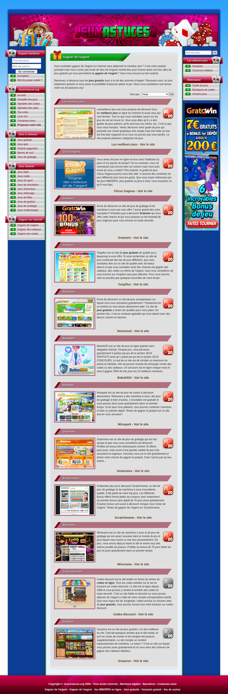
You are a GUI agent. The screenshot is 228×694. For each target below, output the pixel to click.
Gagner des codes (27, 233)
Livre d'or (22, 116)
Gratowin (68, 198)
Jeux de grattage (26, 156)
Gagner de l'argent (27, 225)
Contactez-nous (26, 120)
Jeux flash (23, 171)
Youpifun (68, 245)
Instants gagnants (27, 148)
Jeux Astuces (114, 30)
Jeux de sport (25, 180)
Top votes (22, 112)
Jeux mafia (23, 176)
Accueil (21, 95)
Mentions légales (130, 684)
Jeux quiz (22, 144)
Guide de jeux (200, 85)
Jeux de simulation (27, 184)
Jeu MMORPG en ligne (107, 689)
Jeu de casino (171, 689)
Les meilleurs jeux (74, 101)
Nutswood (69, 291)
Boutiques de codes (203, 89)
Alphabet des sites (27, 107)
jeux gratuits (96, 80)
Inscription (23, 75)
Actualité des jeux (27, 99)
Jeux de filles (24, 197)
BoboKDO (69, 338)
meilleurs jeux (109, 113)
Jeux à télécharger (27, 210)
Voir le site (147, 144)
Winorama (69, 525)
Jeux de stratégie (27, 205)
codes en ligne (105, 582)
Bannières (149, 684)
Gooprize (68, 621)
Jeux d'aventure (26, 188)
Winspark (68, 385)
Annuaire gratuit (151, 689)
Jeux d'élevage (25, 193)
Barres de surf (25, 152)
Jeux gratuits (24, 139)
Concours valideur (202, 70)
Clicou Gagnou (72, 151)
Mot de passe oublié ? (29, 80)
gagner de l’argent (106, 73)
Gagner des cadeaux (29, 229)
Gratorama (69, 431)
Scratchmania (71, 478)
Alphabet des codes (28, 103)
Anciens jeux (199, 93)
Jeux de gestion (26, 201)
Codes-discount (72, 571)
